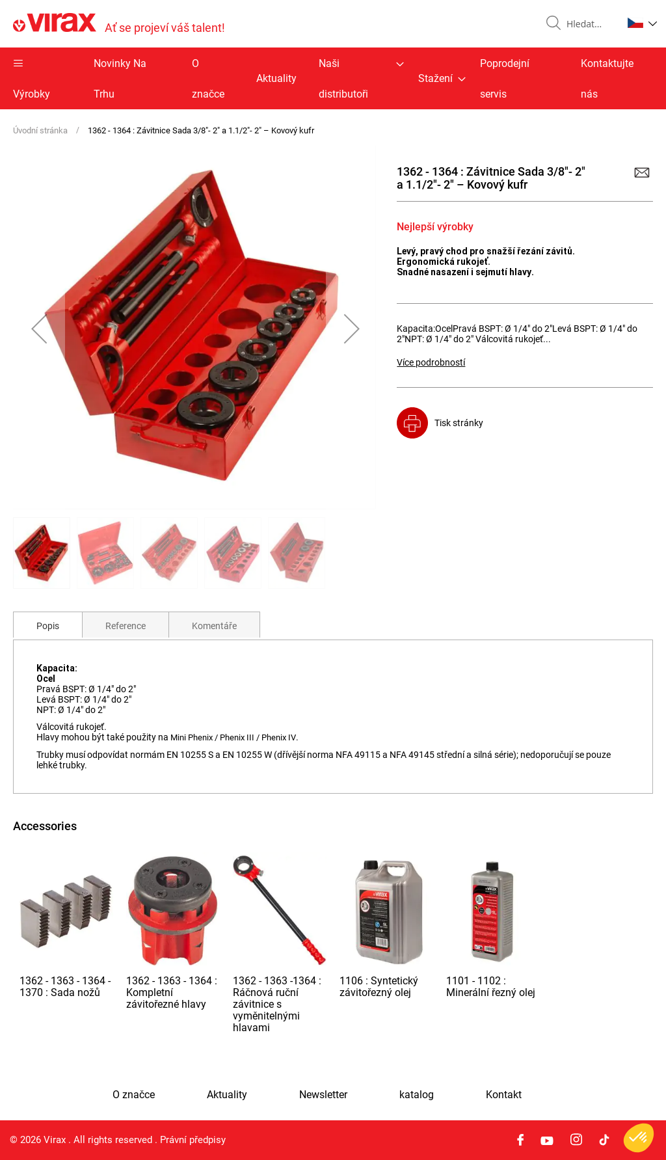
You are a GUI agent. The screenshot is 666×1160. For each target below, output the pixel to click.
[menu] (333, 78)
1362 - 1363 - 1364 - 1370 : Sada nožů (65, 987)
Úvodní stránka (40, 130)
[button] (642, 23)
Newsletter (323, 1095)
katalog (416, 1095)
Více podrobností (431, 362)
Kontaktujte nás (607, 78)
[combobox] (589, 24)
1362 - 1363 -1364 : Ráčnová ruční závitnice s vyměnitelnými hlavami (277, 1004)
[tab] (48, 625)
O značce (208, 78)
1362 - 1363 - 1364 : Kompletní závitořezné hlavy (171, 992)
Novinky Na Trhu (120, 78)
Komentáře (214, 626)
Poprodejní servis (504, 78)
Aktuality (276, 78)
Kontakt (504, 1095)
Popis (47, 626)
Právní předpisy (193, 1140)
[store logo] (119, 23)
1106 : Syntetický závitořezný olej (379, 987)
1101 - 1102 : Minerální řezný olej (490, 987)
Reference (125, 626)
